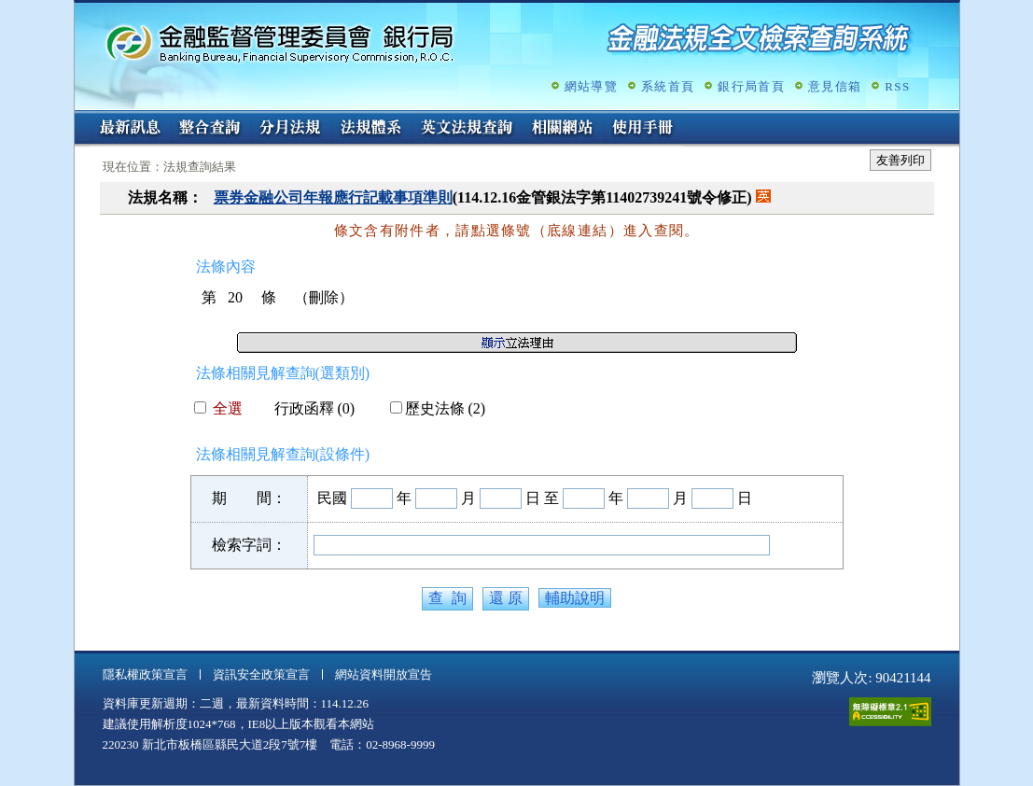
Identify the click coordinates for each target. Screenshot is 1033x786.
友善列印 (900, 160)
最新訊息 (130, 128)
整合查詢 (210, 128)
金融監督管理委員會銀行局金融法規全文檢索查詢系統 (280, 42)
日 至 (542, 498)
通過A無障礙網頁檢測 (890, 711)
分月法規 (290, 128)
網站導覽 (591, 86)
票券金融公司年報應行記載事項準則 (333, 197)
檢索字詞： (249, 545)
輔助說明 (575, 598)
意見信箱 (834, 86)
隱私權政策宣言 (145, 674)
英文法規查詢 (467, 128)
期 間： (249, 498)
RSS (897, 86)
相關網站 (563, 128)
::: (81, 118)
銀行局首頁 (751, 86)
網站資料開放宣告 (383, 674)
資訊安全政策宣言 (261, 674)
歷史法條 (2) (438, 408)
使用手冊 (643, 128)
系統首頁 (667, 86)
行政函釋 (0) (307, 408)
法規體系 (370, 128)
